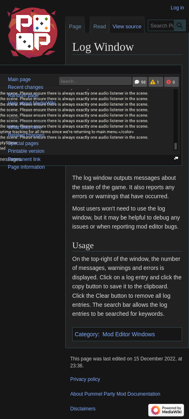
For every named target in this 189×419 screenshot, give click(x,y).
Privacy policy (85, 379)
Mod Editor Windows (128, 334)
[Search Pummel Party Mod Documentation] (167, 25)
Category (86, 334)
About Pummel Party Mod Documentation (115, 394)
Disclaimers (83, 409)
